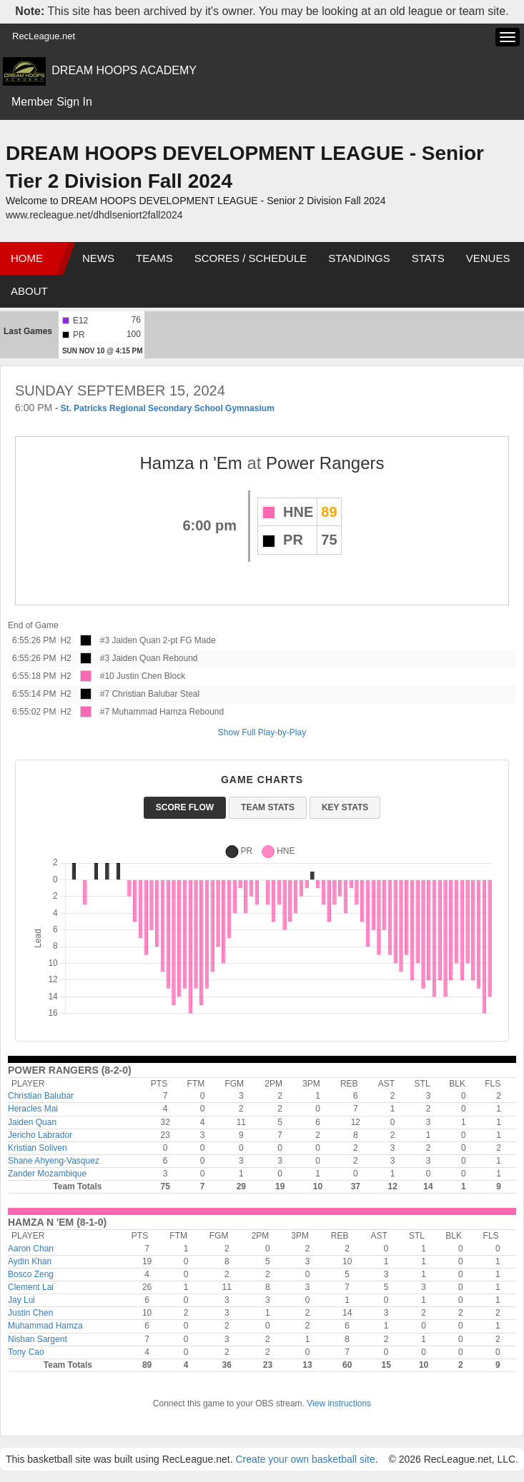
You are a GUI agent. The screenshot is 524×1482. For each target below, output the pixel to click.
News (98, 258)
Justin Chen (30, 1313)
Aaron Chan (31, 1249)
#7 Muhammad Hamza (143, 712)
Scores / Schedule (250, 258)
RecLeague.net (43, 36)
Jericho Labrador (40, 1135)
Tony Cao (26, 1352)
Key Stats (345, 807)
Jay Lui (21, 1300)
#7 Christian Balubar (139, 694)
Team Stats (268, 807)
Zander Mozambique (47, 1174)
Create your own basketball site (305, 1459)
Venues (488, 258)
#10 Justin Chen (131, 676)
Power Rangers (325, 463)
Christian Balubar (41, 1096)
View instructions (339, 1403)
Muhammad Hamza (45, 1326)
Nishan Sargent (37, 1339)
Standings (359, 258)
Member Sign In (51, 102)
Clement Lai (31, 1287)
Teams (154, 258)
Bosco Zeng (31, 1274)
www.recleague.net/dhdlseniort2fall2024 (94, 215)
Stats (428, 258)
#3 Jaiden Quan (130, 640)
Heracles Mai (33, 1109)
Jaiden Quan (32, 1122)
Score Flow (185, 807)
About (29, 291)
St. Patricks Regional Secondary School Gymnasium (167, 408)
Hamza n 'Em (190, 463)
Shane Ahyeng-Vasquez (53, 1161)
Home (27, 258)
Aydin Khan (29, 1261)
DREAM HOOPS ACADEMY (124, 70)
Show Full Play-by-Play (262, 732)
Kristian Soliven (37, 1148)
